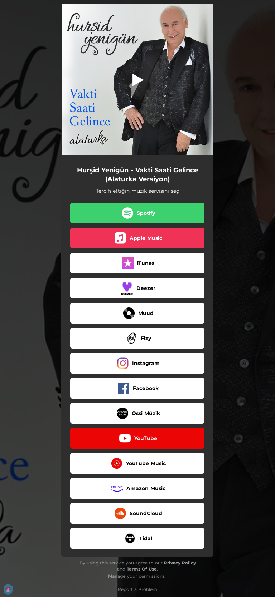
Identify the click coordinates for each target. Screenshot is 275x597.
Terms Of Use (142, 569)
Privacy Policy (180, 563)
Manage (117, 576)
